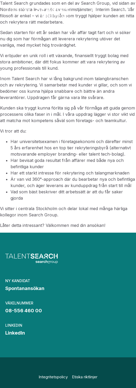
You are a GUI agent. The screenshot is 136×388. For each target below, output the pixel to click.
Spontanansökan (24, 288)
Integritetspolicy (53, 376)
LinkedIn (15, 333)
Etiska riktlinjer (84, 376)
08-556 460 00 (23, 310)
